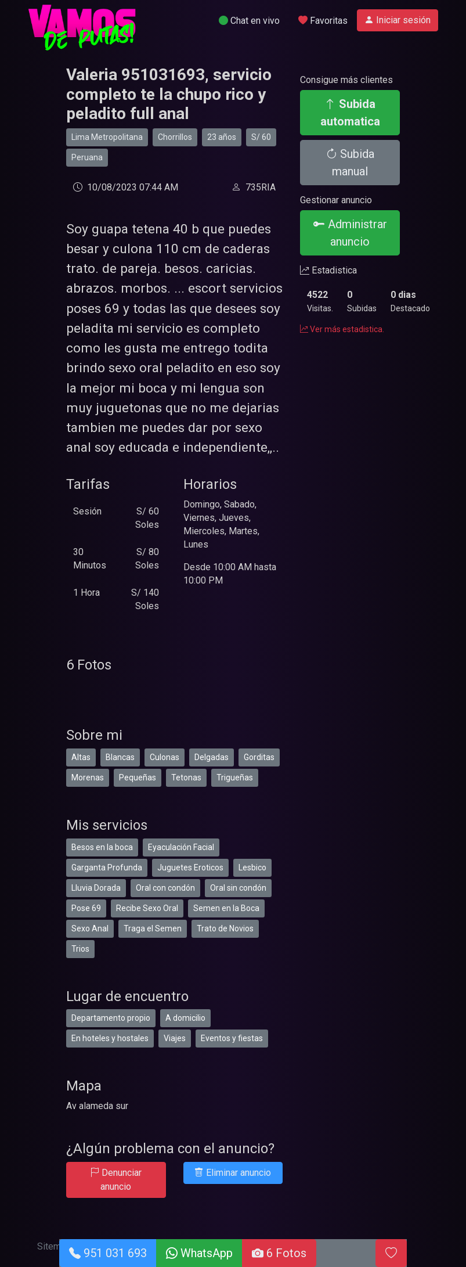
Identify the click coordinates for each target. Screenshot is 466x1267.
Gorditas (259, 757)
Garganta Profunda (106, 867)
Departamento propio (110, 1018)
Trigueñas (234, 777)
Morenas (87, 777)
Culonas (164, 757)
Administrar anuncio (350, 233)
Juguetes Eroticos (190, 867)
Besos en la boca (102, 847)
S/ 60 (261, 137)
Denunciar (116, 1179)
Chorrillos (175, 137)
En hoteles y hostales (110, 1038)
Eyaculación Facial (181, 847)
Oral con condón (165, 887)
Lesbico (252, 867)
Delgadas (211, 757)
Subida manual (350, 162)
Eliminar (232, 1172)
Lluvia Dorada (96, 887)
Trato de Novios (225, 928)
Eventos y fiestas (232, 1038)
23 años (221, 137)
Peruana (87, 157)
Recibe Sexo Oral (147, 908)
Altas (81, 757)
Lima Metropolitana (107, 137)
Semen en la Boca (226, 908)
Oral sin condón (238, 887)
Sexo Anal (90, 928)
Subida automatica (350, 112)
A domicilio (185, 1018)
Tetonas (186, 777)
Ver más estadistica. (342, 329)
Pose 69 (86, 908)
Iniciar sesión (397, 20)
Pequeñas (137, 777)
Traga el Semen (153, 928)
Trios (80, 948)
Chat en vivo (249, 20)
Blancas (120, 757)
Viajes (175, 1038)
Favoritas (323, 20)
